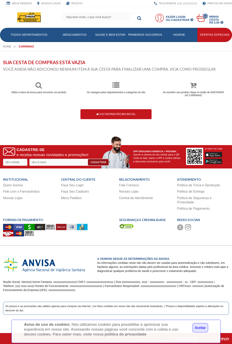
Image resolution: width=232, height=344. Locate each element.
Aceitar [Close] (200, 328)
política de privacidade (125, 334)
